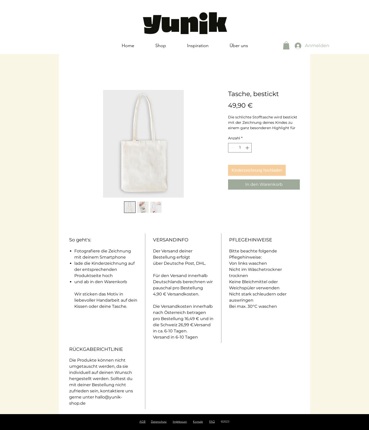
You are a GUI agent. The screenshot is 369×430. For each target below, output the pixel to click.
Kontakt (198, 421)
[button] (286, 45)
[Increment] (247, 147)
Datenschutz (159, 421)
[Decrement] (232, 147)
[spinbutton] (239, 147)
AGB (142, 421)
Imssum (180, 421)
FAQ (212, 421)
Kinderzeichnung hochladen (257, 170)
